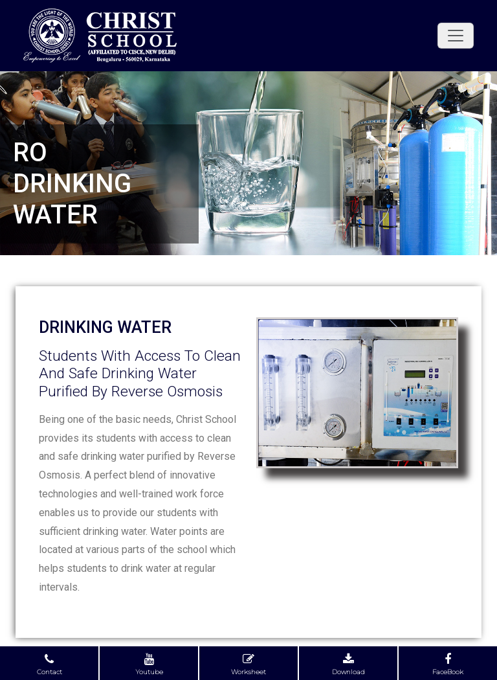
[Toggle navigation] (455, 36)
